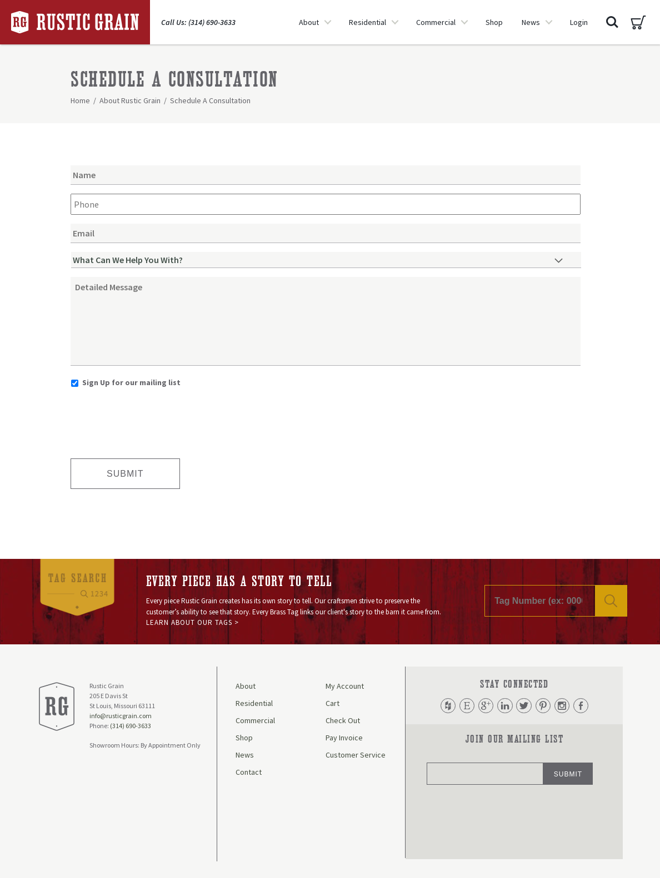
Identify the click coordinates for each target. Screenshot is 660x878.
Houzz (446, 706)
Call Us (198, 22)
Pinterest (543, 706)
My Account (345, 686)
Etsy (465, 706)
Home (80, 100)
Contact (249, 772)
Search (612, 22)
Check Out (343, 720)
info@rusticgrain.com (120, 716)
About (309, 22)
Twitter (524, 706)
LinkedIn (504, 706)
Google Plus (485, 706)
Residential (367, 22)
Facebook (582, 706)
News (531, 22)
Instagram (563, 706)
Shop (494, 22)
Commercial (436, 22)
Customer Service (356, 755)
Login (579, 22)
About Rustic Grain (130, 100)
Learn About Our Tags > (192, 622)
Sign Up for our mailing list (131, 382)
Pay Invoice (344, 738)
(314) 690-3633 (130, 725)
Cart (638, 22)
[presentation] (155, 419)
